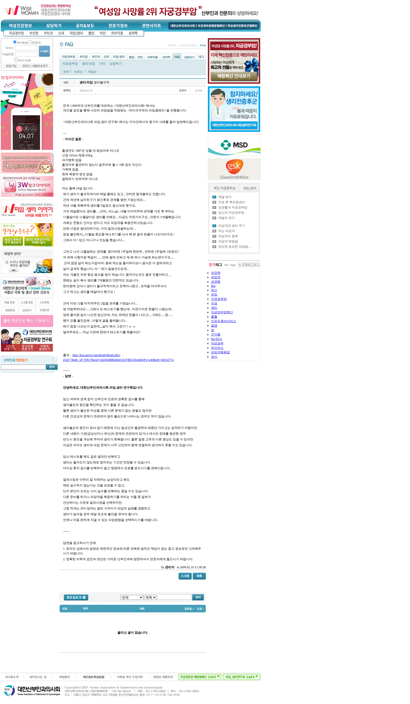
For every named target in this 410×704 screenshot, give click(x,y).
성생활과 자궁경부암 (232, 207)
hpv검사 (216, 339)
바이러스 (217, 348)
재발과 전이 (226, 218)
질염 (214, 325)
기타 (102, 63)
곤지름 (215, 334)
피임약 (215, 277)
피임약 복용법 (228, 241)
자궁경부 (217, 343)
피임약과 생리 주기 (231, 226)
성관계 (215, 273)
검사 (214, 357)
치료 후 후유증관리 (231, 202)
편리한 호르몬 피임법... (234, 246)
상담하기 (115, 63)
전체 (66, 71)
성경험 (215, 281)
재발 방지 (225, 197)
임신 (214, 290)
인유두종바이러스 (223, 321)
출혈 (214, 317)
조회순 (78, 71)
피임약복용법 (220, 352)
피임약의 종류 (228, 236)
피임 (214, 294)
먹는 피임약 (226, 231)
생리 (214, 308)
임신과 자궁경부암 (231, 212)
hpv (213, 286)
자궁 (214, 303)
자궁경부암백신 (222, 312)
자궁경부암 (70, 63)
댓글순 (92, 71)
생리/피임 (88, 63)
